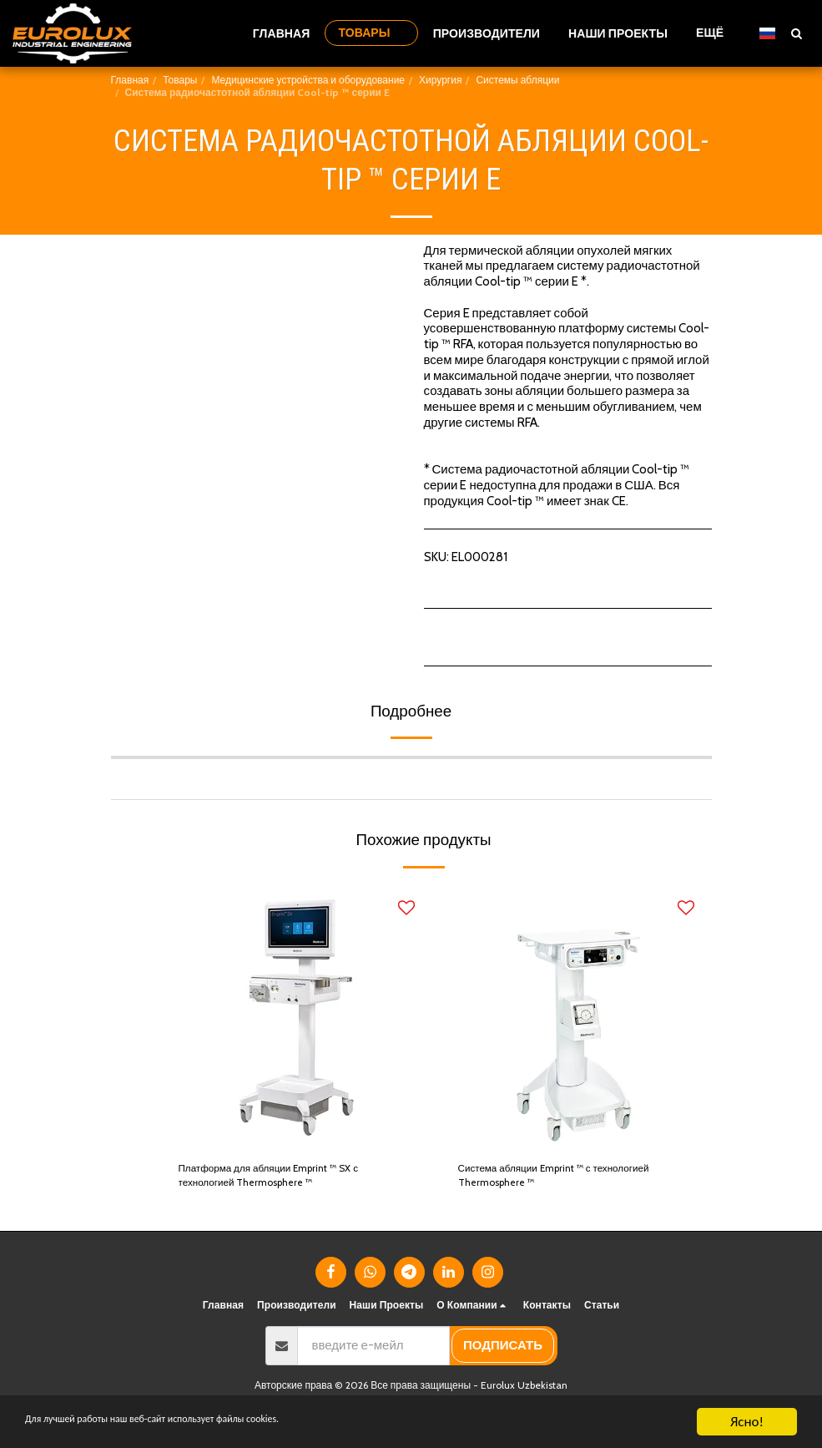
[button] (796, 33)
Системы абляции (517, 79)
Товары (180, 79)
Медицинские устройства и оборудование (308, 79)
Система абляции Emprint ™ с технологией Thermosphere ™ (542, 1180)
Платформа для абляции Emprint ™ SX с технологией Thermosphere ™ (292, 1180)
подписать (502, 1353)
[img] (296, 1016)
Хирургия (440, 79)
